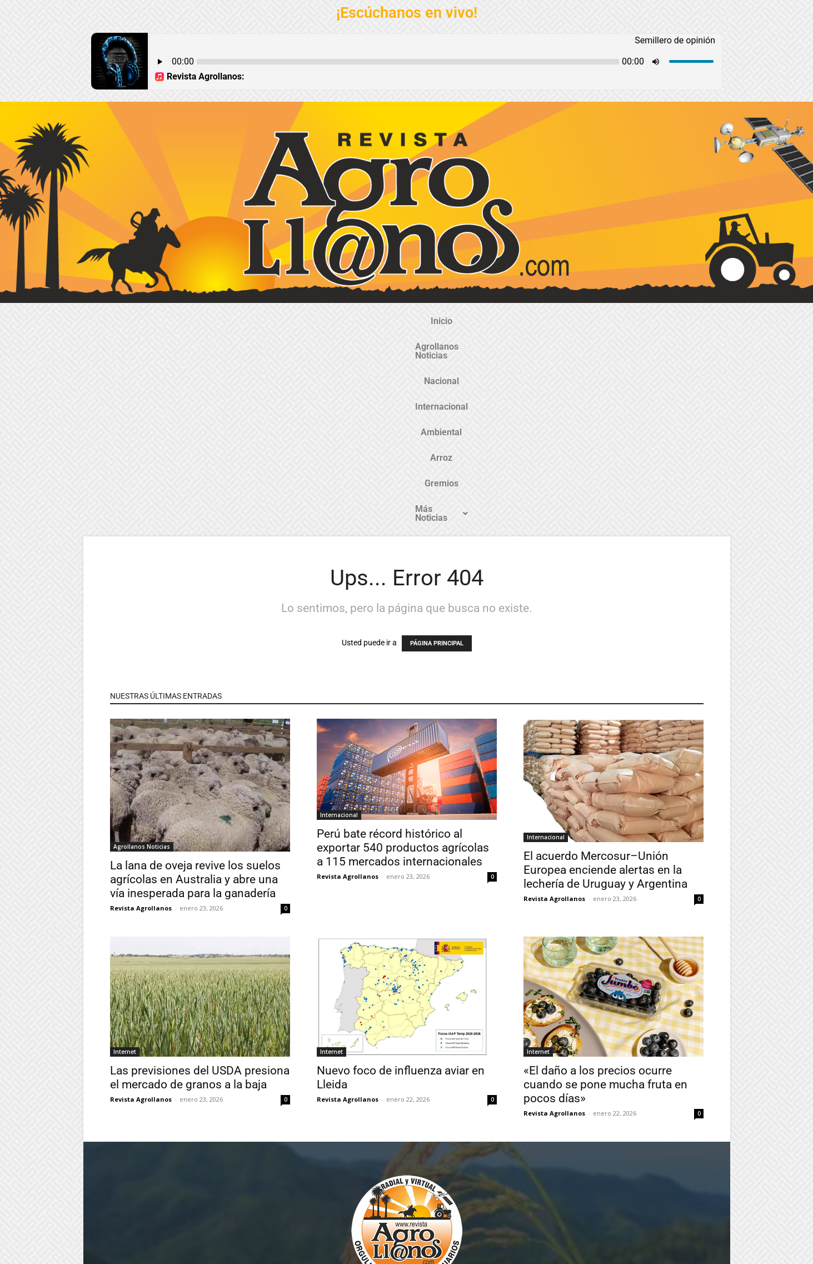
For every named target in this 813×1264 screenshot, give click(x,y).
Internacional (386, 321)
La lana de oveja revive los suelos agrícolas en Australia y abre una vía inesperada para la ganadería (195, 682)
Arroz (498, 321)
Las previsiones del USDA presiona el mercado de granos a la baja (200, 880)
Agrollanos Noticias (252, 321)
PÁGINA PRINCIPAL (436, 446)
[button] (607, 321)
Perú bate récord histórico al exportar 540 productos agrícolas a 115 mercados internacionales (403, 650)
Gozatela (251, 1255)
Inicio (186, 321)
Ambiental (449, 321)
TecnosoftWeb (354, 1246)
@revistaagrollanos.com (431, 1162)
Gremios (543, 321)
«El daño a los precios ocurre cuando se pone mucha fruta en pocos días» (605, 887)
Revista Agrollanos (141, 711)
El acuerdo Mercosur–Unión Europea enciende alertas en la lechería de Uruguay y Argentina (605, 673)
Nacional (325, 321)
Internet (124, 855)
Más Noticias (607, 321)
